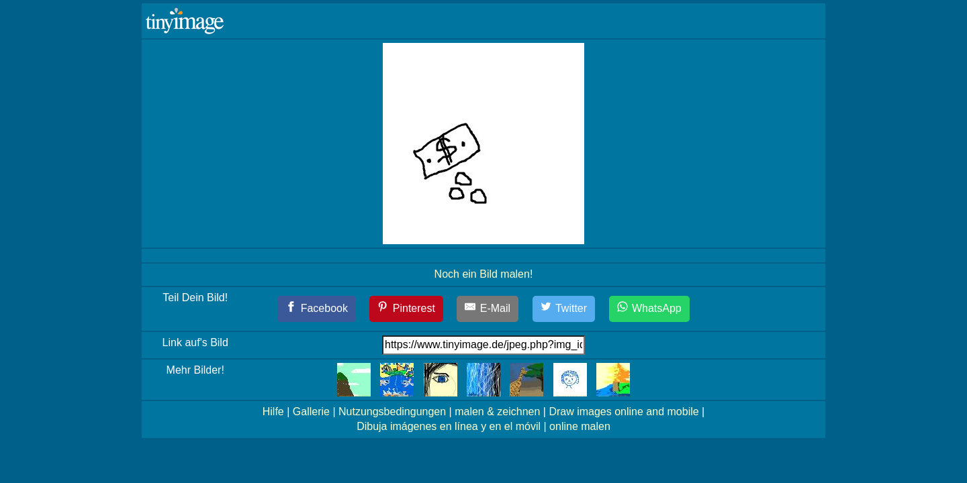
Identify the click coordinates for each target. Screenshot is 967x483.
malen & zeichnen (497, 411)
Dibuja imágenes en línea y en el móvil (449, 426)
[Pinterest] (406, 309)
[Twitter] (564, 309)
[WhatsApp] (649, 309)
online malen (579, 426)
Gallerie (311, 411)
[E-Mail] (487, 309)
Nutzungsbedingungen (392, 411)
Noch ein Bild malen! (483, 274)
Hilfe (273, 411)
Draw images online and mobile (623, 411)
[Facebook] (316, 309)
